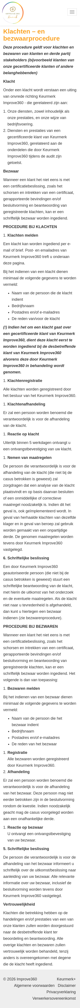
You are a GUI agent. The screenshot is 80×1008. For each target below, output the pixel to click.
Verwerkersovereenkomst (54, 998)
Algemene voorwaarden (34, 985)
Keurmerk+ (66, 979)
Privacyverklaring (61, 992)
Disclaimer (67, 985)
